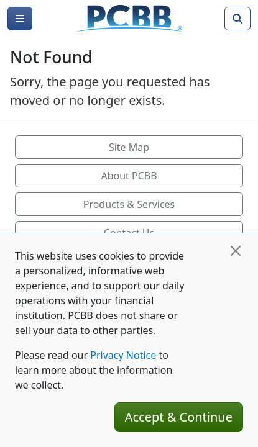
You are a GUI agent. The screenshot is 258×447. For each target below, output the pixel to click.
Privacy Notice (123, 355)
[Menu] (19, 18)
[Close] (235, 250)
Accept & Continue (179, 417)
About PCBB (129, 176)
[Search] (237, 18)
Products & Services (129, 204)
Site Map (129, 147)
